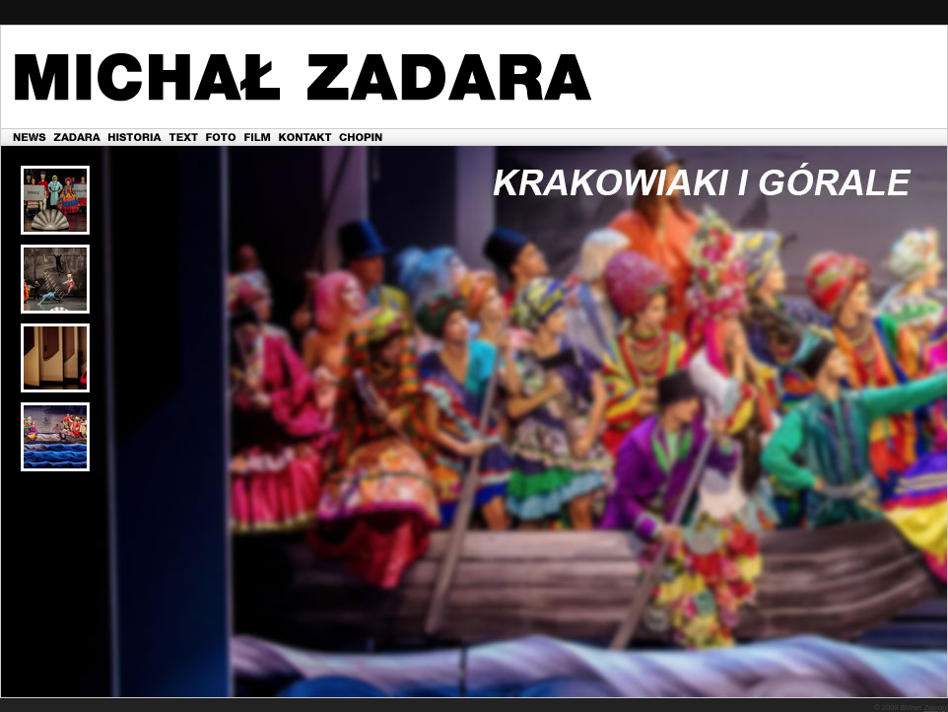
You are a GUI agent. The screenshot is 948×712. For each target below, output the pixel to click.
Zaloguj (935, 707)
